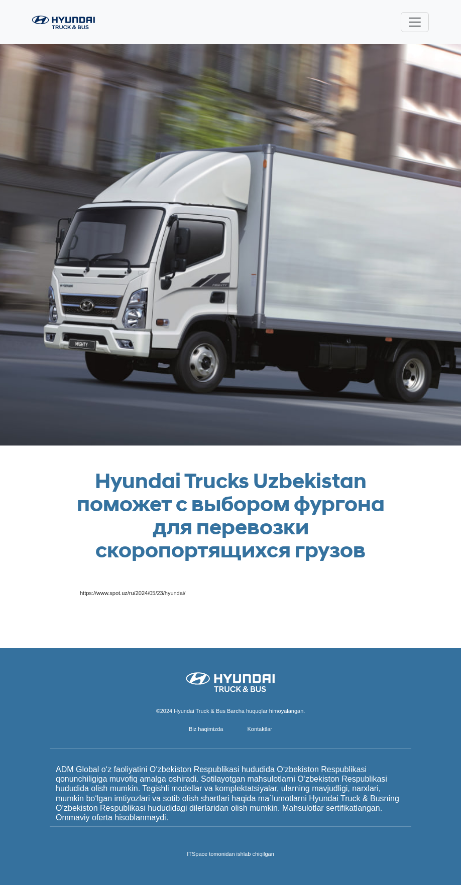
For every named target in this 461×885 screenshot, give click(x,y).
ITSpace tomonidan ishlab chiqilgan (230, 854)
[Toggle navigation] (415, 22)
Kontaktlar (259, 729)
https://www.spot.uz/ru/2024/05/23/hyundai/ (132, 593)
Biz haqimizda (206, 729)
